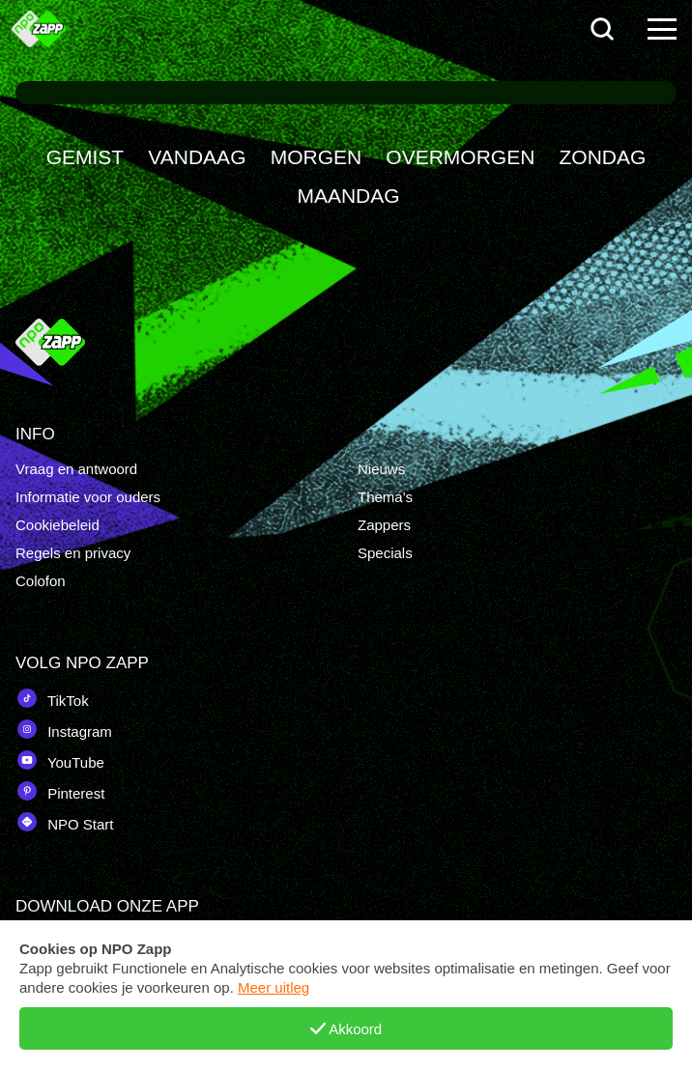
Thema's (385, 497)
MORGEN (316, 157)
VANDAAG (196, 157)
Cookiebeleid (57, 525)
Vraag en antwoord (76, 469)
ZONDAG (603, 157)
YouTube (59, 760)
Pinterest (59, 790)
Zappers (384, 525)
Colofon (40, 581)
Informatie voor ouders (87, 497)
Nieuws (381, 469)
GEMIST (85, 157)
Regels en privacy (72, 553)
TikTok (52, 698)
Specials (385, 553)
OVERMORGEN (460, 157)
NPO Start (64, 821)
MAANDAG (348, 195)
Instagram (63, 729)
